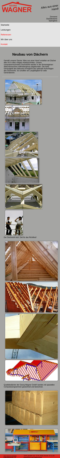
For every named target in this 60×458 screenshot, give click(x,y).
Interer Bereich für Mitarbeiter (10, 455)
